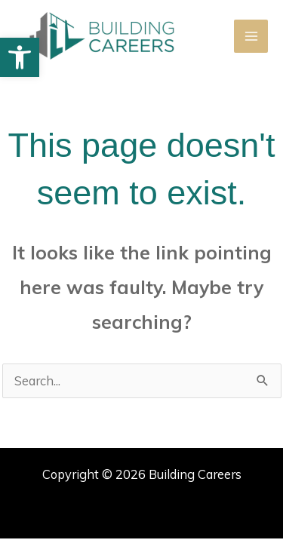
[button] (19, 57)
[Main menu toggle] (251, 37)
